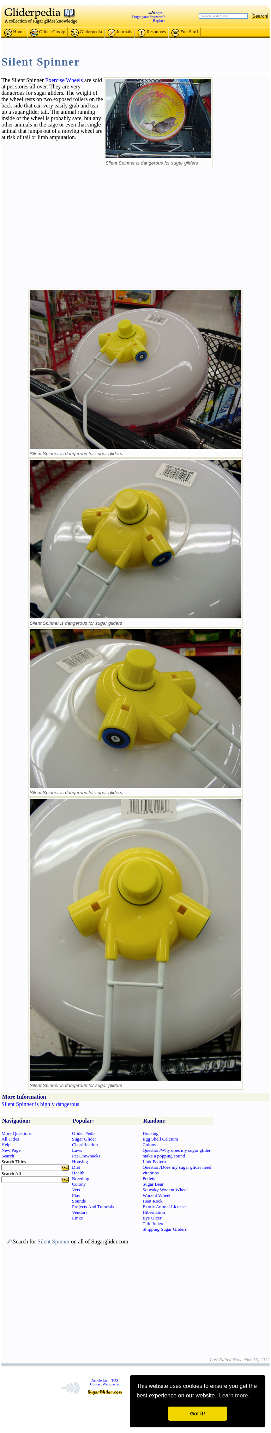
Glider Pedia (84, 1133)
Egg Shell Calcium (160, 1139)
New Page (10, 1150)
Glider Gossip (47, 33)
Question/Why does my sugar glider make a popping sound (176, 1153)
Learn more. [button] (234, 1395)
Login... (159, 13)
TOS (114, 1380)
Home (14, 33)
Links (77, 1218)
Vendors (80, 1212)
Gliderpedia (86, 33)
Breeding (80, 1178)
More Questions (16, 1133)
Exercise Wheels (64, 80)
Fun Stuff (184, 33)
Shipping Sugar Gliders (165, 1229)
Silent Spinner (53, 1241)
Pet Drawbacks (86, 1156)
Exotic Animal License (164, 1206)
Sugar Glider (84, 1139)
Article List (100, 1380)
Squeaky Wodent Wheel (165, 1189)
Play (76, 1195)
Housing (80, 1161)
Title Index (153, 1223)
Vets (76, 1189)
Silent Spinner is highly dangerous (40, 1104)
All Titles (10, 1139)
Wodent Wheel (156, 1195)
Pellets (149, 1178)
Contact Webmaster (104, 1384)
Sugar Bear (153, 1184)
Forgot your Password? (148, 17)
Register (159, 21)
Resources (152, 33)
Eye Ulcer (152, 1218)
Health (78, 1172)
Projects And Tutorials (93, 1206)
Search (7, 1156)
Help (6, 1144)
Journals (120, 33)
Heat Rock (153, 1201)
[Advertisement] (135, 41)
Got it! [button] (197, 1413)
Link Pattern (154, 1161)
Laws (77, 1150)
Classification (85, 1144)
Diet (76, 1167)
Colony (79, 1184)
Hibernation (154, 1212)
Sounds (79, 1201)
